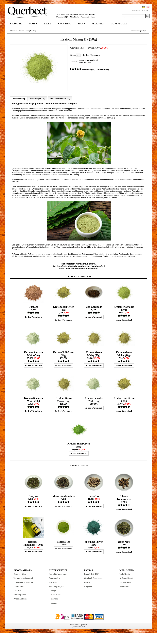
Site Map (53, 582)
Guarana (33, 306)
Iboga (53, 590)
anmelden (74, 14)
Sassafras (94, 496)
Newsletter (124, 586)
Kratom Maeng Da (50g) (27, 31)
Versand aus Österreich (23, 578)
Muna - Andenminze (63, 496)
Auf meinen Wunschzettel (88, 60)
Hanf (81, 23)
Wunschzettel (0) (62, 17)
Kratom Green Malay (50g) (94, 354)
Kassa (93, 17)
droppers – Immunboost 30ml (34, 543)
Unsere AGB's (19, 586)
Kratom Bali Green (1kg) (63, 354)
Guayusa (33, 496)
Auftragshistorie (126, 578)
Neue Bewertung (103, 69)
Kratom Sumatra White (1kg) (93, 399)
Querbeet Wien (19, 574)
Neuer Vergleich (85, 62)
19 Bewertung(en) (88, 69)
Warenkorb (85, 17)
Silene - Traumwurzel (124, 497)
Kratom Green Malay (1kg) (64, 399)
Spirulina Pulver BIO (94, 543)
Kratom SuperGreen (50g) (78, 445)
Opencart (83, 624)
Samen (32, 23)
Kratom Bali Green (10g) (63, 308)
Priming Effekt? (20, 599)
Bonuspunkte (54, 578)
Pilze (47, 23)
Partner (87, 582)
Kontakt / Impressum (58, 574)
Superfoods (119, 23)
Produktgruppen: (56, 586)
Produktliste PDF (91, 574)
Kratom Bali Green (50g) (124, 399)
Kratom (54, 599)
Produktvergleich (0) (138, 31)
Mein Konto (74, 17)
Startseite (13, 31)
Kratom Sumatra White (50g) (33, 354)
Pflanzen (98, 23)
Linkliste (17, 590)
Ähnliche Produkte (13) (60, 98)
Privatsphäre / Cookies (23, 582)
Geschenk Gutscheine (93, 578)
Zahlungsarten (19, 595)
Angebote (88, 586)
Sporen (54, 603)
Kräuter (16, 23)
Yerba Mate (124, 541)
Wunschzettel (125, 582)
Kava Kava (56, 595)
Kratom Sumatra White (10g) (33, 399)
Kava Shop (64, 23)
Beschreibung (18, 98)
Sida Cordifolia (93, 306)
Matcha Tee (63, 541)
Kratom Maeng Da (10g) (124, 308)
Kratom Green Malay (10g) (124, 354)
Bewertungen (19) (37, 98)
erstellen (92, 14)
